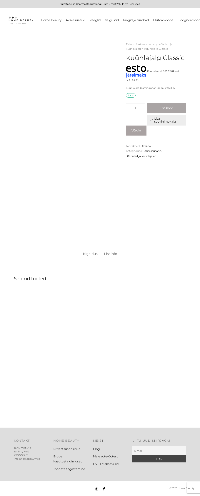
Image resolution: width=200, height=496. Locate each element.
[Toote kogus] (135, 108)
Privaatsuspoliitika (66, 449)
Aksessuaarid (75, 20)
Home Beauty (51, 20)
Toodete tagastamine (69, 469)
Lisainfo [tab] (110, 254)
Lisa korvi (166, 108)
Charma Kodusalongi (89, 3)
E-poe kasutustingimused (68, 459)
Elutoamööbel (163, 20)
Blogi (97, 449)
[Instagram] (96, 489)
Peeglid (95, 20)
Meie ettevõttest (105, 456)
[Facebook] (103, 489)
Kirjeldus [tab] (90, 254)
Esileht (130, 44)
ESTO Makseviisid (106, 464)
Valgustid (112, 20)
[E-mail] (159, 450)
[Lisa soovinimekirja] (166, 120)
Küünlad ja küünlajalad (141, 156)
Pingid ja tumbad (136, 20)
